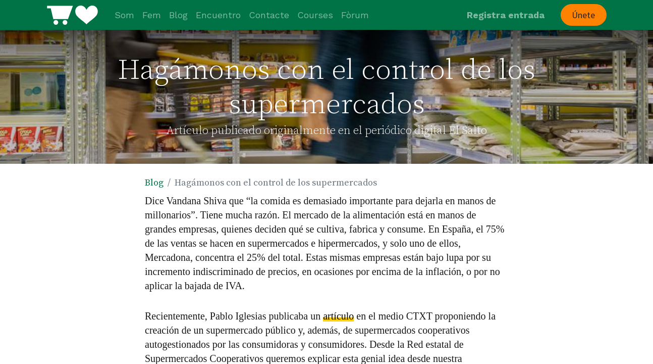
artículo (338, 316)
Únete (583, 15)
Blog (154, 183)
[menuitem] (124, 15)
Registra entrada (506, 15)
